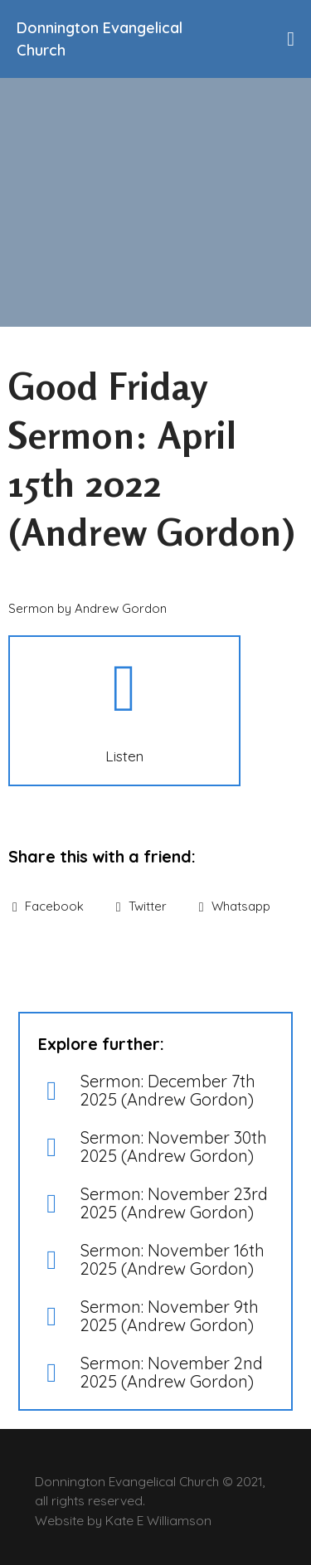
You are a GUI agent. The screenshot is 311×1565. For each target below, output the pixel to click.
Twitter (141, 906)
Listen (124, 755)
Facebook (48, 906)
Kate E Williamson (158, 1520)
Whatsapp (234, 906)
